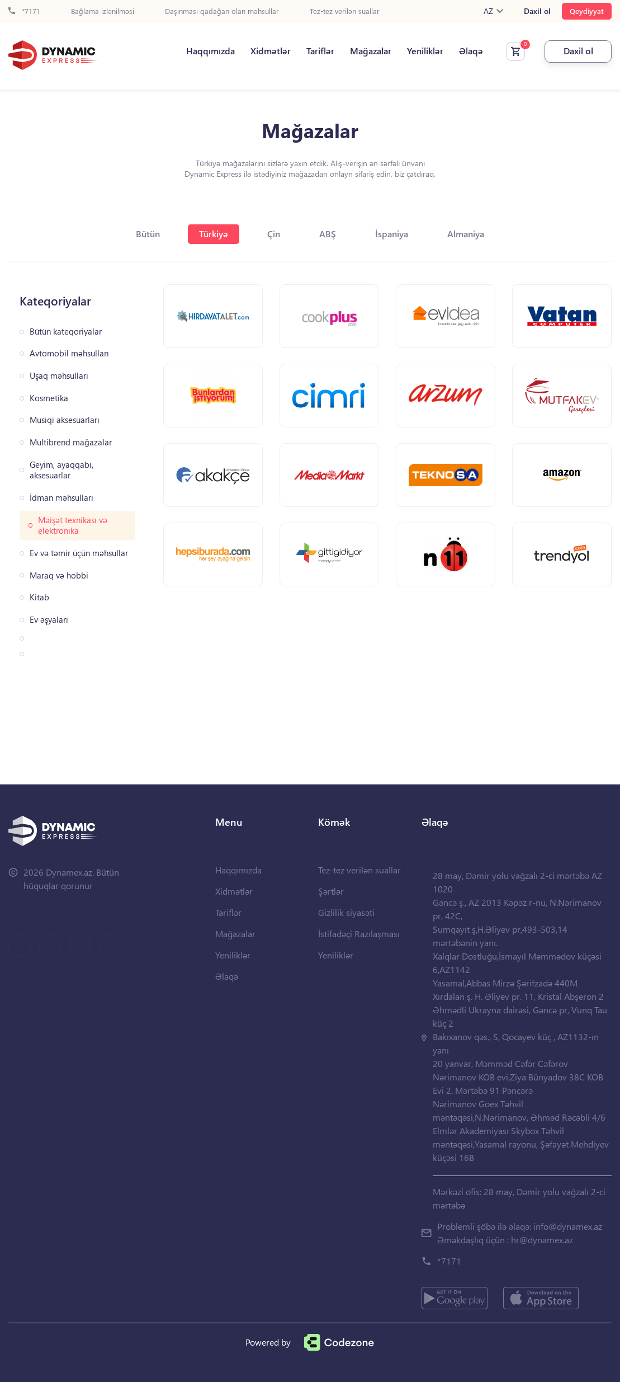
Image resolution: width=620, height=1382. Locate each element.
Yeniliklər (425, 51)
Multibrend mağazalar (71, 442)
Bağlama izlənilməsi (102, 11)
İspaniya (391, 233)
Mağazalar (370, 51)
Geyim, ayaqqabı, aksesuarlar (61, 470)
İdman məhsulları (61, 497)
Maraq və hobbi (59, 575)
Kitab (39, 597)
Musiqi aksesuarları (65, 420)
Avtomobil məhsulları (69, 353)
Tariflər (320, 51)
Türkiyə (213, 233)
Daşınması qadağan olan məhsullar (222, 11)
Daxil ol (537, 11)
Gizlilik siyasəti (346, 912)
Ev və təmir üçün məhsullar (79, 553)
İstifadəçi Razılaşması (359, 933)
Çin (273, 233)
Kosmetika (49, 398)
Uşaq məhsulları (59, 375)
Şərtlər (331, 891)
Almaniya (465, 233)
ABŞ (327, 233)
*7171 (24, 11)
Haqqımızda (210, 51)
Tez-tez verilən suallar (345, 11)
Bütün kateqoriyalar (66, 331)
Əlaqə (471, 51)
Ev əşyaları (49, 619)
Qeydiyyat (587, 11)
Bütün (148, 233)
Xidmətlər (270, 51)
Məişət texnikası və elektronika (72, 526)
